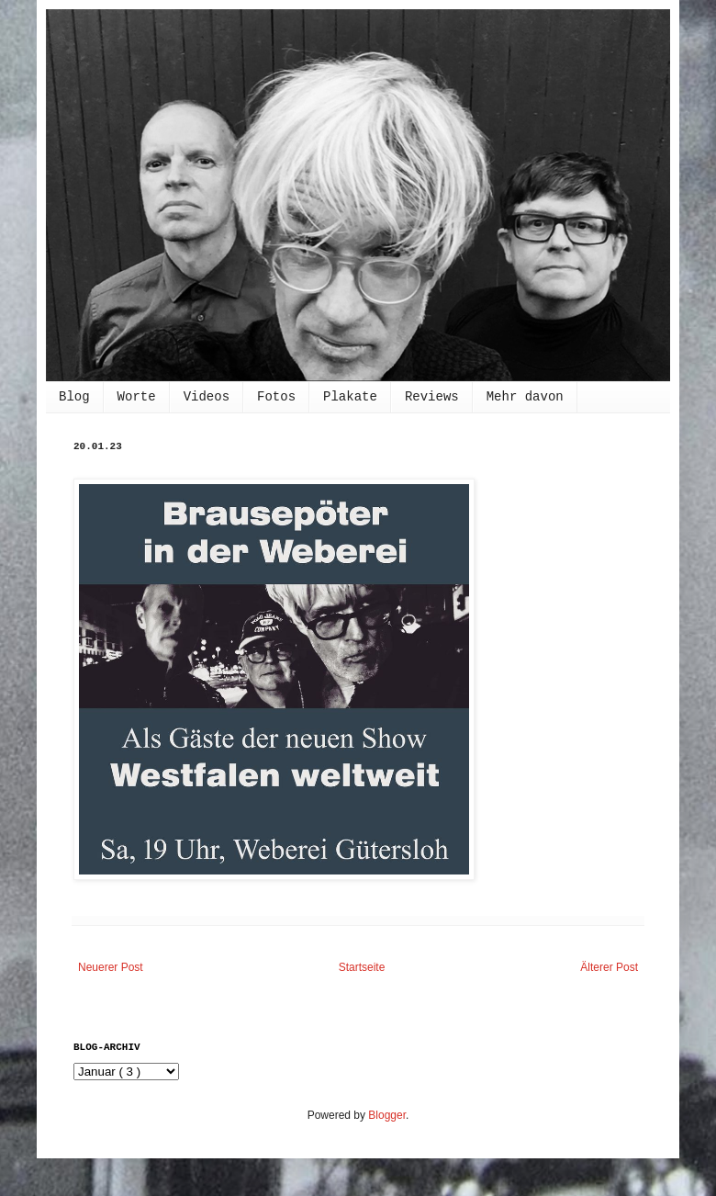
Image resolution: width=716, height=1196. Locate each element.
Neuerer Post (110, 967)
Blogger (387, 1115)
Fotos (276, 396)
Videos (206, 396)
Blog (74, 396)
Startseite (362, 967)
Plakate (350, 396)
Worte (136, 396)
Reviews (432, 396)
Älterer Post (609, 967)
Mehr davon (525, 396)
